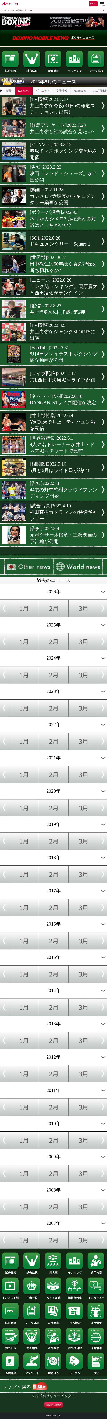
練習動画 (53, 70)
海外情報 (96, 1347)
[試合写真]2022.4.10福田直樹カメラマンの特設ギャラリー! (63, 512)
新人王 (53, 1271)
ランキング (75, 70)
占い (96, 1372)
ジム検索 (75, 1322)
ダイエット (43, 90)
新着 (8, 90)
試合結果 (32, 70)
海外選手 (53, 1347)
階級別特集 (75, 1296)
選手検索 (96, 1271)
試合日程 (10, 70)
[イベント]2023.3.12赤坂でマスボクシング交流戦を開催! (64, 151)
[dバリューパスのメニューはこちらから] (102, 4)
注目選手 (96, 1322)
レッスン (75, 1372)
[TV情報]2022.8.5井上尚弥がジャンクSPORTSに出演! (62, 332)
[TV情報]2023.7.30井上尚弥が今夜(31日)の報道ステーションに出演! (62, 106)
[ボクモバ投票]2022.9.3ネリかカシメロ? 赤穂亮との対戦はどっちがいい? (63, 219)
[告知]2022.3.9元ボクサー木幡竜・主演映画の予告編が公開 (63, 535)
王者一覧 (32, 1296)
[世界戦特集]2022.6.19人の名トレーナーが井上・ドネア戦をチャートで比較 (62, 444)
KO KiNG (23, 90)
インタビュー (96, 1296)
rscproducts (80, 90)
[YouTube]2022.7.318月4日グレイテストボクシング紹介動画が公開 (64, 354)
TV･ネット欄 (10, 1296)
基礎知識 (10, 1372)
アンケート (32, 1372)
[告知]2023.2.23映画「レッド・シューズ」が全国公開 (63, 173)
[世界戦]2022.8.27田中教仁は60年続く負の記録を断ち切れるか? (63, 264)
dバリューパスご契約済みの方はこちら (18, 10)
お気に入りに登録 (53, 1405)
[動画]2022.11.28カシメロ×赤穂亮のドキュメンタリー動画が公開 (63, 196)
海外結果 (32, 1347)
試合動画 (10, 1322)
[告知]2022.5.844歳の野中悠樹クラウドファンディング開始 (63, 490)
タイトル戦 (53, 1296)
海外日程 (10, 1347)
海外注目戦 (75, 1347)
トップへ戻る (24, 1387)
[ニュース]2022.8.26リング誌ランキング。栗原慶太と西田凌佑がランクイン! (63, 286)
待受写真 (53, 1322)
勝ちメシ (53, 1372)
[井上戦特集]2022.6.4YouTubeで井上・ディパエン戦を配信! (63, 422)
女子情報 (61, 90)
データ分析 (96, 70)
